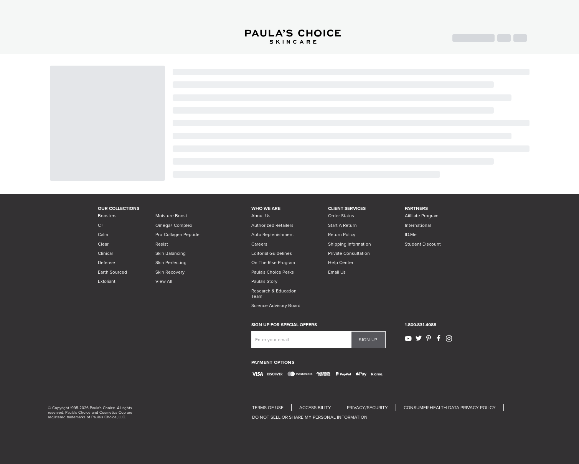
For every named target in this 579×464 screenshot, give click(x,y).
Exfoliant (106, 281)
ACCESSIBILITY (315, 407)
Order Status (341, 215)
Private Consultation (349, 253)
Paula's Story (264, 281)
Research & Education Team (274, 293)
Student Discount (423, 244)
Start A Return (342, 225)
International (418, 225)
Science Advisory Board (275, 305)
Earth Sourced (112, 272)
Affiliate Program (422, 215)
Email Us (337, 272)
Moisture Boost (171, 215)
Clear (103, 244)
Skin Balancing (170, 253)
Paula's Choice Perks (272, 272)
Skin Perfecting (170, 262)
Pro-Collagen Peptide (177, 234)
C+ (100, 225)
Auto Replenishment (272, 234)
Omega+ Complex (173, 225)
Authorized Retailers (272, 225)
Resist (161, 244)
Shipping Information (349, 244)
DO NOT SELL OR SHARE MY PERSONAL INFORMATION (310, 417)
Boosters (107, 215)
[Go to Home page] (293, 41)
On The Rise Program (273, 262)
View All (163, 281)
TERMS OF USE (268, 407)
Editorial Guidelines (271, 253)
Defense (106, 262)
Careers (259, 244)
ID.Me (411, 234)
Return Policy (341, 234)
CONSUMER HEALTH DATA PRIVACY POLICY (450, 407)
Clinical (105, 253)
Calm (103, 234)
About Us (261, 215)
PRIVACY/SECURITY (367, 407)
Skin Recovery (170, 272)
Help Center (340, 262)
